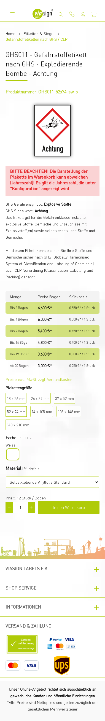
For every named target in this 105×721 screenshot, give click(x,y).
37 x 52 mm (64, 398)
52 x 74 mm (16, 411)
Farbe (11, 437)
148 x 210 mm (18, 424)
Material (13, 468)
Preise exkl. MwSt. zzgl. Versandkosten (39, 379)
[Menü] (12, 14)
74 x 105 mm (41, 411)
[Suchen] (60, 14)
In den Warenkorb (69, 507)
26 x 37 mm (40, 398)
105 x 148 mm (69, 411)
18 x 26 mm (16, 398)
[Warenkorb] (93, 14)
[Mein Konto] (82, 14)
